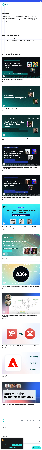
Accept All (17, 444)
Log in (36, 4)
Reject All (7, 444)
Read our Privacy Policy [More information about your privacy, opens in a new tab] (9, 442)
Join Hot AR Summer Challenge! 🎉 (19, 1)
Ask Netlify (36, 447)
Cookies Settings (12, 447)
